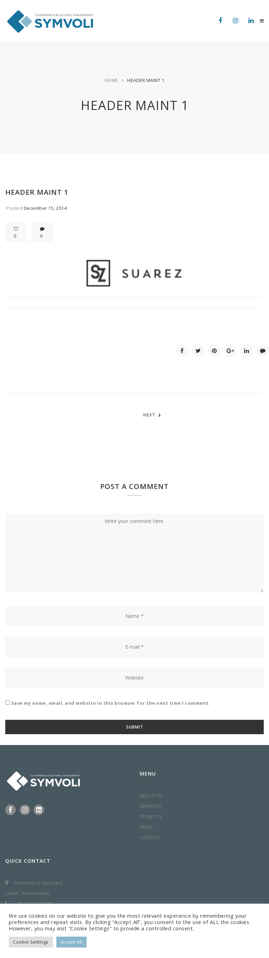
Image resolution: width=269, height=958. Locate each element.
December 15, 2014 (45, 208)
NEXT (152, 415)
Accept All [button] (71, 942)
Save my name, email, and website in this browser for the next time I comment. (111, 703)
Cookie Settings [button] (31, 942)
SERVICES (150, 806)
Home (111, 80)
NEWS (146, 827)
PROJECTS (151, 816)
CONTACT (150, 837)
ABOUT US (151, 795)
